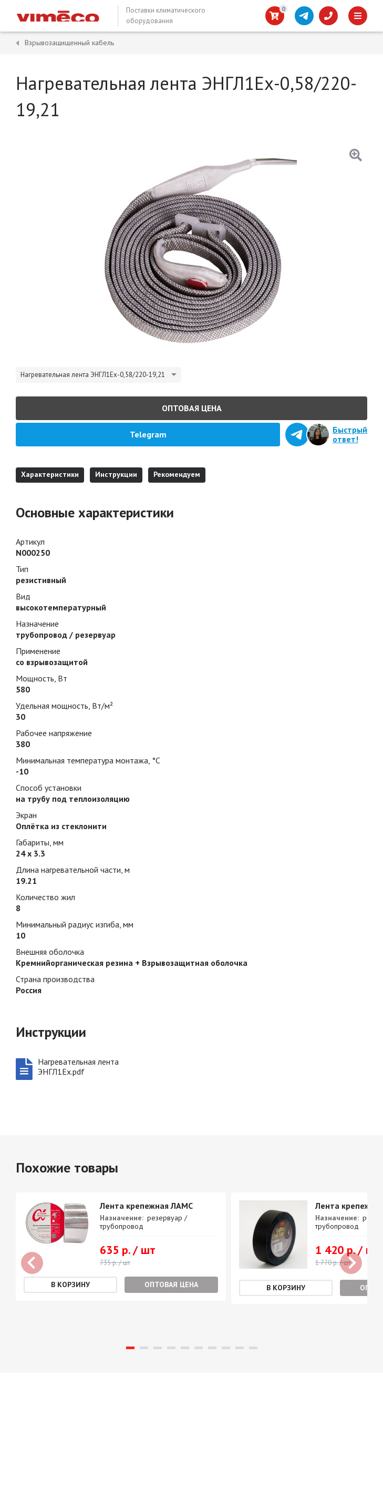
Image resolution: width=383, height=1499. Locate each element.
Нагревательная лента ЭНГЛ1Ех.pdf (78, 1067)
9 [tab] (239, 1348)
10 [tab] (253, 1348)
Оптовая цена (192, 408)
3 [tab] (157, 1348)
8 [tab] (226, 1348)
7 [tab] (212, 1348)
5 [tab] (185, 1348)
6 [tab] (198, 1348)
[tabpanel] (121, 1246)
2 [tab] (144, 1348)
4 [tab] (171, 1348)
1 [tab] (130, 1348)
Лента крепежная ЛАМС (146, 1205)
